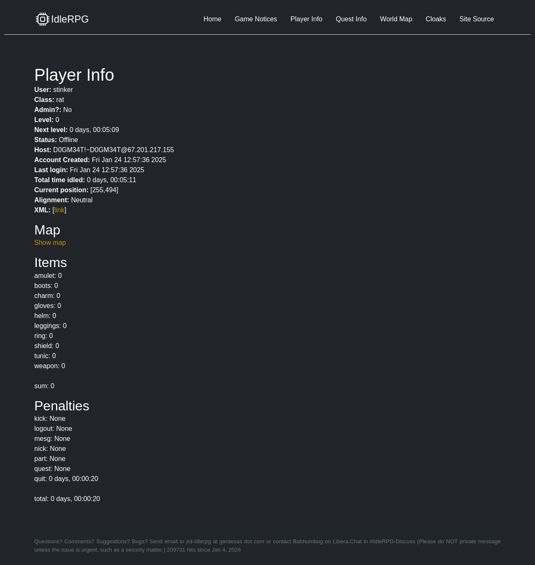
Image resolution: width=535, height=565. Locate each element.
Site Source (476, 19)
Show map (50, 242)
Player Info (306, 19)
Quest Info (351, 19)
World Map (396, 19)
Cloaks (435, 19)
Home (213, 19)
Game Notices (256, 19)
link (59, 210)
